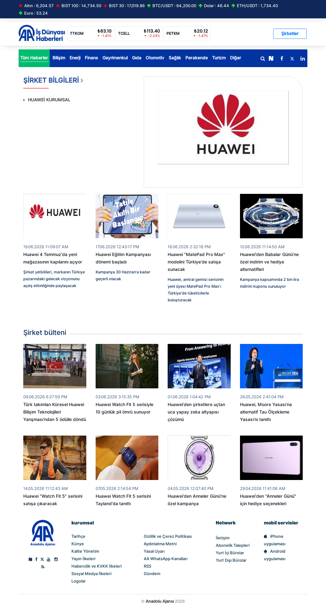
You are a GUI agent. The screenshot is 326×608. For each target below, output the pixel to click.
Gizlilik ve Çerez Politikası (168, 536)
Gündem (152, 573)
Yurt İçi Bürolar (230, 552)
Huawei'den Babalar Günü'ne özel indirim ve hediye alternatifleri (269, 262)
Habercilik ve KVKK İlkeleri (96, 566)
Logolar (78, 580)
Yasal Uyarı (154, 551)
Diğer (235, 57)
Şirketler (290, 33)
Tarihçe (78, 536)
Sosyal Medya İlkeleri (91, 573)
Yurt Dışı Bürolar (231, 560)
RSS (147, 566)
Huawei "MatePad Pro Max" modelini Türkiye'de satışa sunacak (196, 262)
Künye (77, 543)
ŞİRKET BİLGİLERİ (53, 82)
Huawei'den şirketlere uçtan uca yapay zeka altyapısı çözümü (196, 412)
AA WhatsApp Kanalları (166, 558)
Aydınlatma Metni (160, 543)
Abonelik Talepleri (233, 545)
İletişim (222, 537)
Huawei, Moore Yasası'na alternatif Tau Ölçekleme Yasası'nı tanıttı (266, 412)
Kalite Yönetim (85, 551)
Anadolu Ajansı (160, 601)
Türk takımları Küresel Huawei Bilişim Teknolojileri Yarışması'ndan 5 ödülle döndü (54, 412)
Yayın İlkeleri (83, 558)
